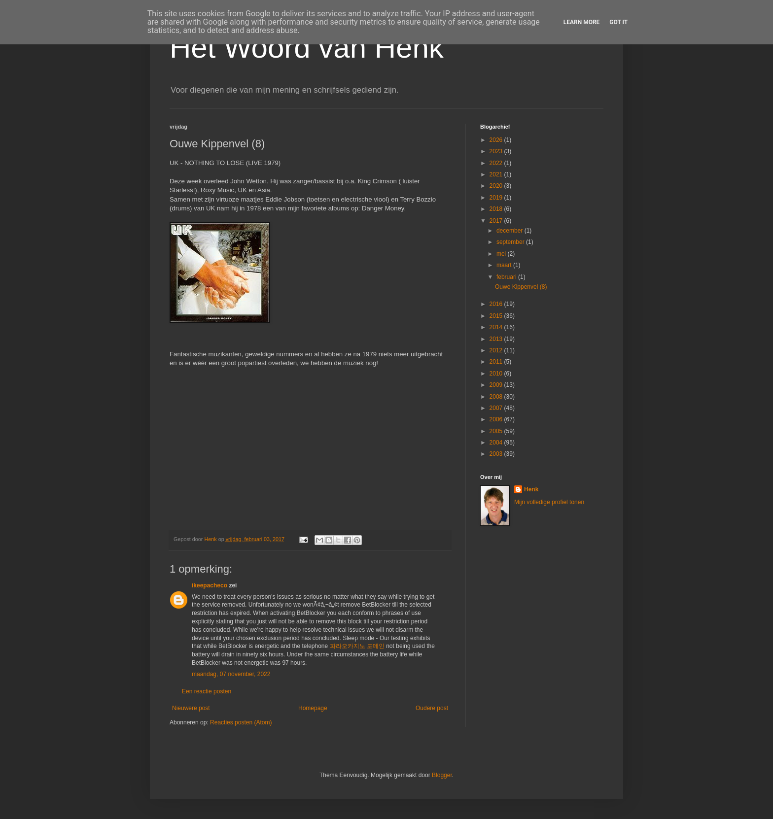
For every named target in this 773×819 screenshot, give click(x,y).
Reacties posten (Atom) (241, 722)
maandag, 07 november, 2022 (231, 674)
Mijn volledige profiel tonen (549, 502)
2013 (497, 339)
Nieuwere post (191, 708)
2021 (497, 174)
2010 (497, 373)
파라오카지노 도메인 (357, 646)
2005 (497, 431)
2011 (497, 361)
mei (502, 253)
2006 (497, 419)
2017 (497, 220)
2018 (497, 208)
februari (507, 276)
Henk (531, 489)
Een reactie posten (206, 691)
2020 (497, 185)
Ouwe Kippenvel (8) (521, 286)
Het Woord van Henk (307, 47)
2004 (497, 442)
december (510, 230)
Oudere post (432, 708)
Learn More (581, 22)
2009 (497, 384)
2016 (497, 304)
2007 (497, 408)
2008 (497, 396)
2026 (497, 139)
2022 (497, 163)
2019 (497, 197)
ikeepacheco (209, 585)
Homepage (312, 708)
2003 (497, 453)
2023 (497, 151)
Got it (618, 22)
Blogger (442, 775)
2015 (497, 315)
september (511, 242)
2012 (497, 350)
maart (504, 265)
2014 (497, 327)
